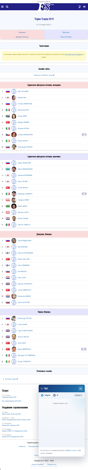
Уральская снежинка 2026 (10, 425)
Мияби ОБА (22, 98)
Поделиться (51, 464)
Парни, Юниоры (66, 37)
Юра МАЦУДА (22, 247)
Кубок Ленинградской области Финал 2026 (16, 420)
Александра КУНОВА (25, 147)
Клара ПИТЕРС (23, 141)
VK (55, 395)
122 (85, 349)
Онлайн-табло (10, 379)
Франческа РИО (23, 110)
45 (85, 193)
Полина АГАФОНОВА (25, 104)
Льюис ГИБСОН (23, 337)
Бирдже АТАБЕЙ (23, 122)
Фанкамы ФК (33, 446)
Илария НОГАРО (23, 128)
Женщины (22, 32)
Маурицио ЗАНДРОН (25, 194)
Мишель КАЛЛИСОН (25, 284)
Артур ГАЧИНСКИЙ (24, 163)
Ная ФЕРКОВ (22, 271)
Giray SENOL (22, 343)
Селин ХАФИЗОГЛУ (24, 290)
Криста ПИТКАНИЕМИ (25, 253)
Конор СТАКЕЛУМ (24, 361)
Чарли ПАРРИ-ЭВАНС (25, 331)
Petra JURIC (22, 278)
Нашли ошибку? (38, 464)
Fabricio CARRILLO (24, 225)
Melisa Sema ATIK (24, 259)
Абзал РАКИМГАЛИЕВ (25, 169)
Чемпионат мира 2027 (9, 397)
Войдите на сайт (70, 450)
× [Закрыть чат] (81, 388)
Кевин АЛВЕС (22, 206)
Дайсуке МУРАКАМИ (25, 175)
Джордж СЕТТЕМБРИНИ (26, 355)
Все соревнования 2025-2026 (11, 401)
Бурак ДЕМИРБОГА (24, 349)
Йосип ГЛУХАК (23, 218)
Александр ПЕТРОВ (24, 318)
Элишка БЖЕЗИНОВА (25, 135)
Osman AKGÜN (23, 188)
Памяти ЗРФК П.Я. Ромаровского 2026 (14, 431)
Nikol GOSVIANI (23, 91)
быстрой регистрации (73, 54)
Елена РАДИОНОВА (24, 241)
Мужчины (65, 32)
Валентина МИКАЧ (24, 296)
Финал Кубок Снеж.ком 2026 (11, 414)
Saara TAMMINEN (24, 265)
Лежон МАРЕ (22, 116)
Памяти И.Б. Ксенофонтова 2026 (12, 437)
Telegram (45, 395)
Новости (22, 446)
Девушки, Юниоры (22, 37)
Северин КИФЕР (23, 200)
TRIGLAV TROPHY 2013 (43, 75)
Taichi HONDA (22, 324)
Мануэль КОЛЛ (23, 212)
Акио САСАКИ (23, 181)
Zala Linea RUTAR (24, 302)
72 (85, 134)
